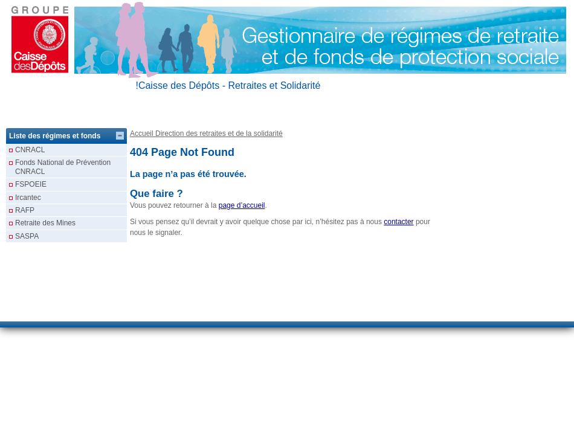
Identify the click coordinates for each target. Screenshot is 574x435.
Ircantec (28, 197)
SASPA (27, 236)
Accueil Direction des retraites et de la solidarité (206, 133)
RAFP (24, 210)
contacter (398, 222)
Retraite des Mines (45, 223)
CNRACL (30, 150)
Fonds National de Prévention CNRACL (63, 166)
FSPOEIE (31, 184)
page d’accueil (242, 205)
